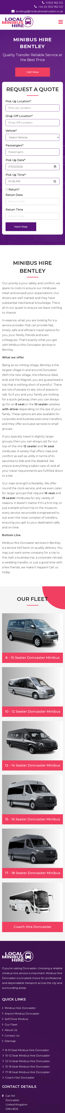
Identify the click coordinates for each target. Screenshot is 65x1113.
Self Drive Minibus (16, 1019)
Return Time (14, 209)
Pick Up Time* (16, 174)
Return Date (14, 195)
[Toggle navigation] (60, 21)
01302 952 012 (54, 2)
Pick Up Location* (18, 101)
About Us (11, 1030)
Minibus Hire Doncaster (20, 1008)
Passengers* (14, 145)
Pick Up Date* (15, 160)
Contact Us (12, 1035)
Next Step (21, 226)
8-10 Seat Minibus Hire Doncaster (27, 1050)
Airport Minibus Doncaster (22, 1013)
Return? (14, 189)
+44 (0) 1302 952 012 (50, 6)
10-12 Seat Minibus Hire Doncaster (27, 1055)
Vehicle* (11, 130)
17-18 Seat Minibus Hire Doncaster (27, 1072)
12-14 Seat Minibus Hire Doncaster (27, 1061)
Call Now (33, 72)
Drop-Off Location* (19, 116)
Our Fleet (11, 1024)
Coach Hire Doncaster (19, 1077)
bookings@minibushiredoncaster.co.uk (39, 11)
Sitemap (10, 1041)
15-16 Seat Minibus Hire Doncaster (27, 1066)
